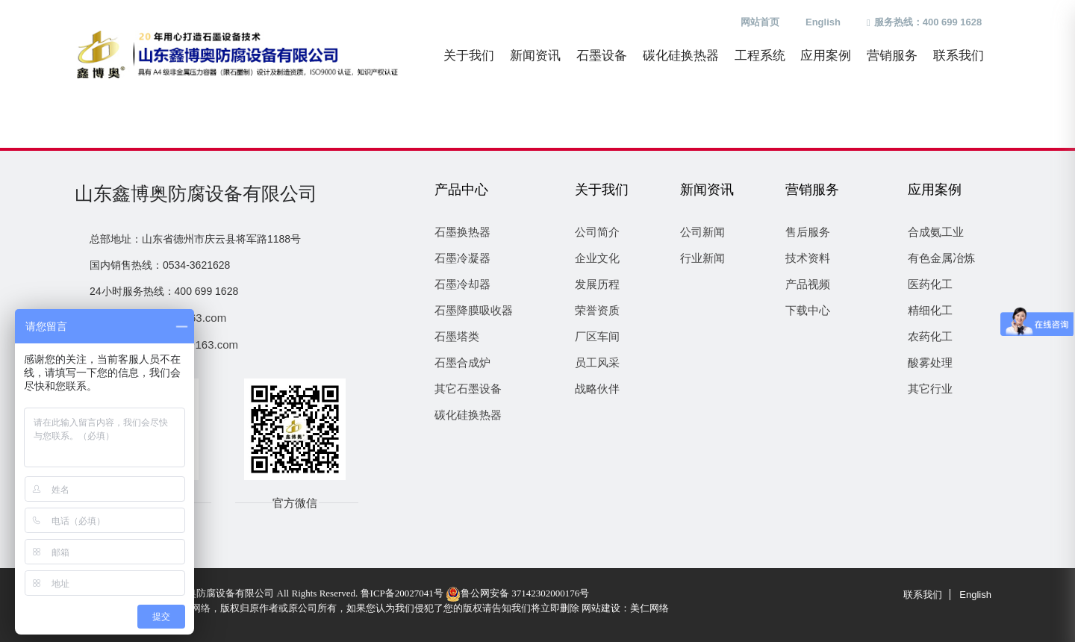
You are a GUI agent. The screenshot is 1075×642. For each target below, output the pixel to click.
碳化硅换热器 (681, 56)
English (823, 22)
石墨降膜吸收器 (473, 310)
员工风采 (597, 362)
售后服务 (807, 231)
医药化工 (930, 284)
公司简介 (597, 231)
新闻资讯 (535, 56)
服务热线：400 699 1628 (924, 22)
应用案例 (825, 56)
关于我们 (468, 56)
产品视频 (807, 284)
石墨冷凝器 (462, 258)
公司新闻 (702, 231)
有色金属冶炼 (941, 258)
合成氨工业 (936, 231)
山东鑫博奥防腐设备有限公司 (196, 194)
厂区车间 (597, 336)
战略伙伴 (597, 388)
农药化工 (930, 336)
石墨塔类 (456, 336)
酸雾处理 (930, 362)
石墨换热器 (462, 231)
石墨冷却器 (462, 284)
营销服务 (892, 56)
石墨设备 (601, 56)
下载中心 (807, 310)
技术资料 (807, 258)
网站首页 (760, 22)
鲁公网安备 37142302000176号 (517, 593)
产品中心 (461, 189)
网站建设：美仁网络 (625, 608)
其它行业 (930, 388)
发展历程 (597, 284)
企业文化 (597, 258)
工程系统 (760, 56)
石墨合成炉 (462, 362)
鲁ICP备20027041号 (402, 593)
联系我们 (958, 56)
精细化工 (930, 310)
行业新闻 (702, 258)
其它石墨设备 (468, 388)
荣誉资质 (597, 310)
